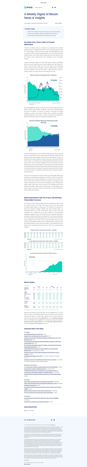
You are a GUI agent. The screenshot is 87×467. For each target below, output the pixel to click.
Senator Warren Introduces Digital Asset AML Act (35, 368)
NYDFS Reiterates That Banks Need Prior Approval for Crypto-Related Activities (42, 374)
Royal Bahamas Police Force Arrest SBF (33, 334)
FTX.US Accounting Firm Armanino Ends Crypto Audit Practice (38, 392)
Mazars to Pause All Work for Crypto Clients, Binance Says (37, 390)
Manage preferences (27, 464)
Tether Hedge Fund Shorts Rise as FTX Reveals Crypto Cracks (38, 381)
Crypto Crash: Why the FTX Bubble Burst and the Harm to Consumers (40, 359)
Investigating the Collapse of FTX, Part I (33, 356)
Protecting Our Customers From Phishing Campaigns (36, 401)
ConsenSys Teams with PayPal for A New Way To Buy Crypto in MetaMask (41, 398)
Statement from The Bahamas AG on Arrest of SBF (36, 336)
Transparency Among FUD (30, 385)
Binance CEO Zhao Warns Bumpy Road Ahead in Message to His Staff (40, 383)
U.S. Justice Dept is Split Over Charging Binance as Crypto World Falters (41, 367)
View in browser (43, 2)
